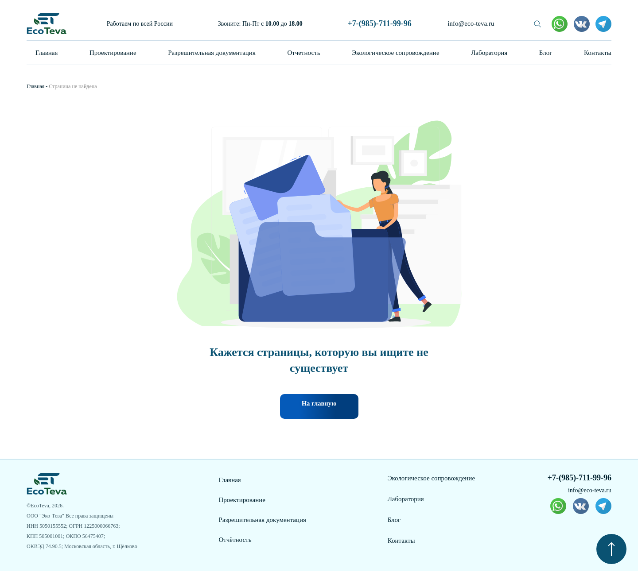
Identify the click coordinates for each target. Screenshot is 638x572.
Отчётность (234, 540)
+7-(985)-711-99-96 (379, 23)
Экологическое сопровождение (395, 52)
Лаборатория (489, 52)
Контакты (597, 52)
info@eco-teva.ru (470, 23)
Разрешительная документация (212, 52)
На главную (319, 407)
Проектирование (112, 52)
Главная (46, 52)
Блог (545, 52)
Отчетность (303, 52)
